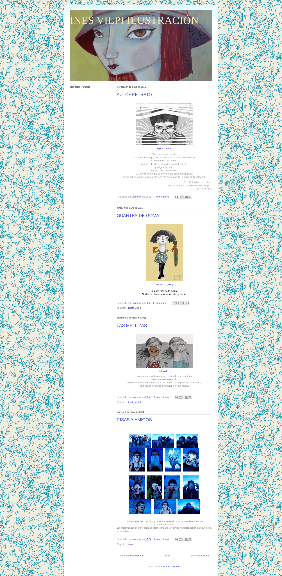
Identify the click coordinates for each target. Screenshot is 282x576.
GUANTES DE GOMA (138, 215)
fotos (130, 544)
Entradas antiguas (199, 555)
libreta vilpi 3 (134, 307)
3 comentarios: (162, 196)
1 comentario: (160, 303)
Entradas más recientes (131, 555)
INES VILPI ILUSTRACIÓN (134, 20)
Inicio (167, 555)
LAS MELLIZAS (132, 325)
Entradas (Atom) (171, 566)
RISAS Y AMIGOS (134, 419)
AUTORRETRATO (134, 94)
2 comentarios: (162, 539)
